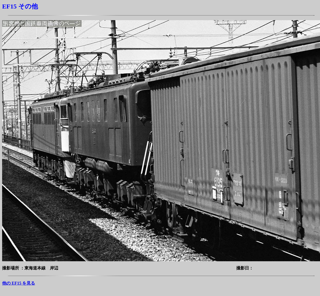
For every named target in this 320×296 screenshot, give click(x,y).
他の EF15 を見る (18, 283)
